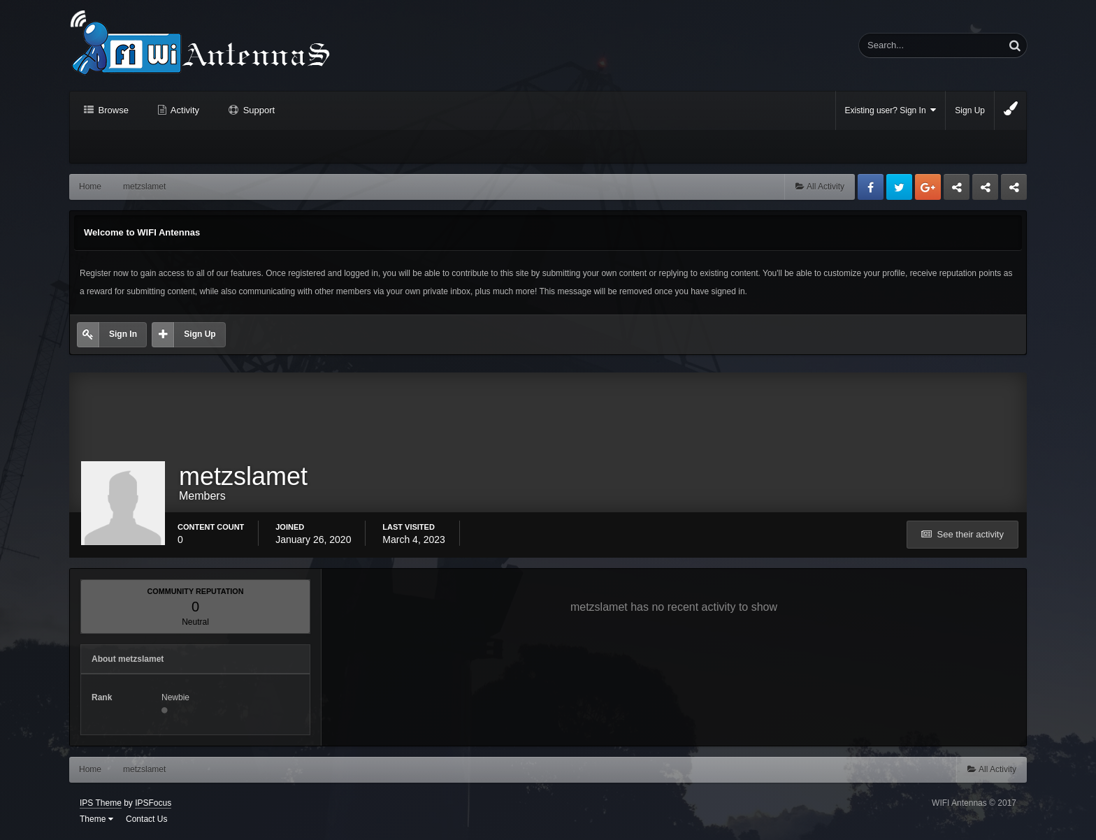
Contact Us (146, 819)
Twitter (899, 187)
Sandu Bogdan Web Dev (1014, 191)
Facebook (871, 187)
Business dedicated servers (956, 191)
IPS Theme (101, 803)
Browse (112, 110)
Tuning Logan (986, 191)
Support (257, 110)
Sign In (123, 334)
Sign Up (970, 110)
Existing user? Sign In (891, 110)
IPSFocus (153, 803)
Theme (96, 819)
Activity (183, 110)
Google (928, 187)
